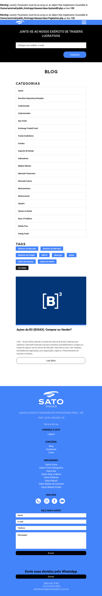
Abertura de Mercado (27, 248)
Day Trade (22, 121)
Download (51, 449)
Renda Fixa (23, 226)
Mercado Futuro (25, 181)
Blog (51, 446)
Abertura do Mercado (52, 248)
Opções (21, 203)
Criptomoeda (23, 105)
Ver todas (22, 268)
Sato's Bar (51, 471)
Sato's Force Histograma (51, 467)
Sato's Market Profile (51, 487)
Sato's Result (51, 480)
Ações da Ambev (47, 261)
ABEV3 (44, 255)
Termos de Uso (51, 424)
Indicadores (23, 158)
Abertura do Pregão (26, 255)
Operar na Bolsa (25, 211)
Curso (51, 452)
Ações (20, 90)
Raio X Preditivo (25, 218)
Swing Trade (23, 233)
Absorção (58, 255)
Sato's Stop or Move (51, 474)
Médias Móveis (24, 166)
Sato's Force (51, 464)
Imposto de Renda (26, 151)
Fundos (21, 143)
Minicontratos (24, 188)
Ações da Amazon (25, 261)
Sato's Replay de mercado (51, 484)
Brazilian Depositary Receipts (31, 98)
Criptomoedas (24, 113)
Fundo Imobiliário (26, 136)
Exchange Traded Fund (28, 128)
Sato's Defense (51, 477)
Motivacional (24, 196)
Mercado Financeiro (26, 173)
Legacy (51, 434)
